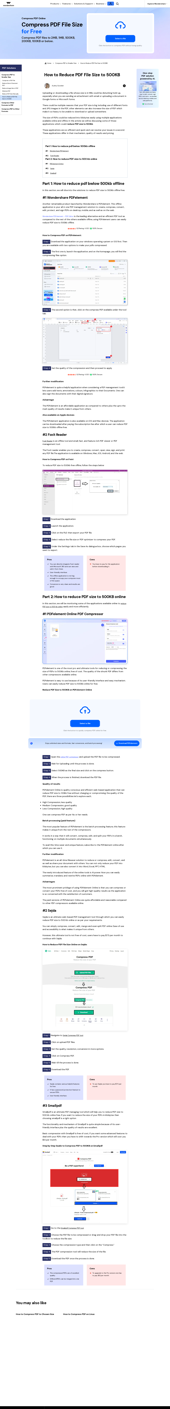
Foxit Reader (55, 163)
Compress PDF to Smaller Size (68, 71)
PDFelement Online (58, 171)
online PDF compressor (71, 772)
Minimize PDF (6, 99)
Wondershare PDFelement (61, 158)
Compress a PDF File (8, 88)
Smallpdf (53, 181)
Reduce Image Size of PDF (10, 96)
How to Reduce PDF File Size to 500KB (101, 71)
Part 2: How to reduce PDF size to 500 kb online (76, 166)
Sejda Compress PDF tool (75, 1050)
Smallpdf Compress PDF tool (75, 1243)
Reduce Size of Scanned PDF (9, 92)
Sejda (52, 176)
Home (48, 71)
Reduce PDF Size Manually (10, 101)
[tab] (11, 83)
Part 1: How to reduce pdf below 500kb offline (75, 153)
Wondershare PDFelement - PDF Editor (61, 223)
